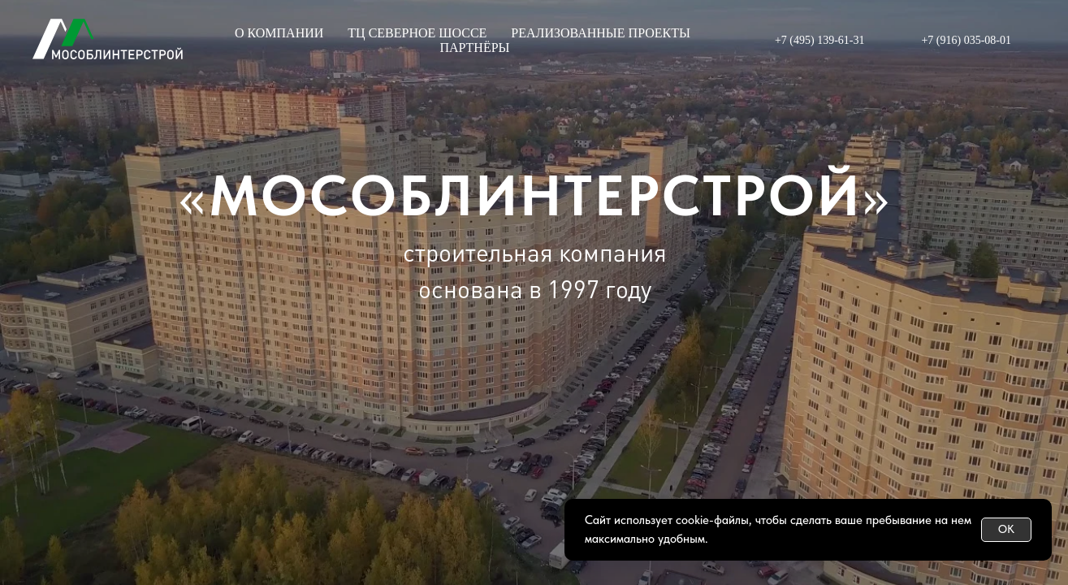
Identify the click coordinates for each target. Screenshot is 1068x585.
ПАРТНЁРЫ (474, 47)
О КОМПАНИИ (279, 33)
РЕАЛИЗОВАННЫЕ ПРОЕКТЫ (600, 33)
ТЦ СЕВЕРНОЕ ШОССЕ (417, 33)
